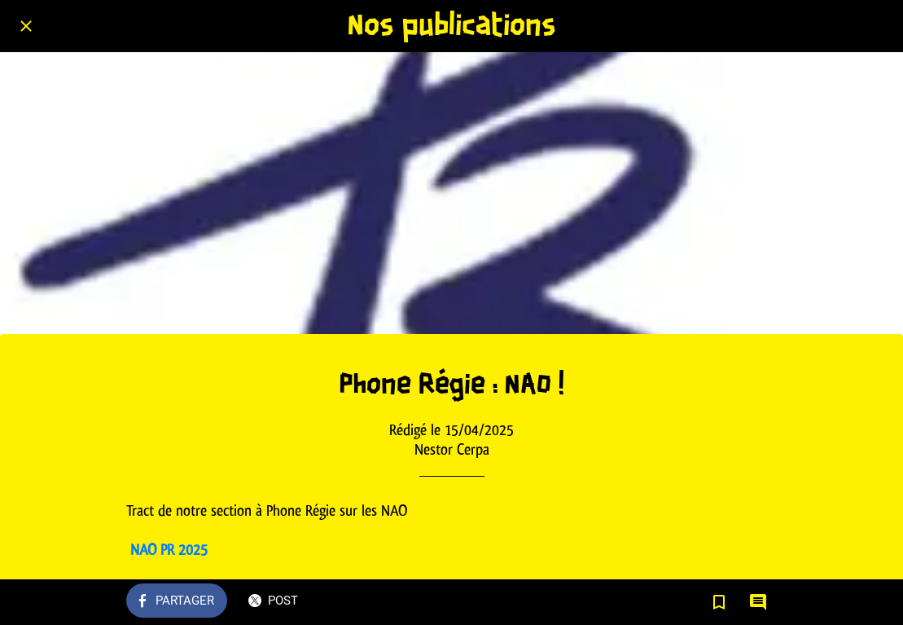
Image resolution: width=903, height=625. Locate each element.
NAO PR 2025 (169, 549)
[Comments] (758, 602)
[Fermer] (26, 26)
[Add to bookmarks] (719, 602)
